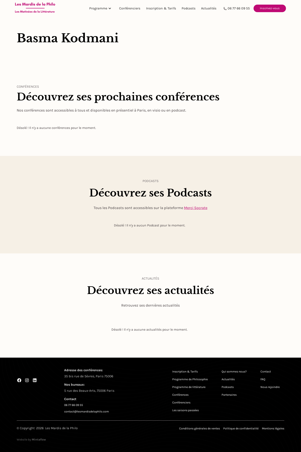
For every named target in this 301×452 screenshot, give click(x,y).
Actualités (208, 8)
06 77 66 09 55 (239, 8)
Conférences (180, 395)
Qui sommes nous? (234, 371)
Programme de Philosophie (190, 379)
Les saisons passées (185, 410)
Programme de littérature (188, 387)
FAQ (262, 379)
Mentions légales (273, 428)
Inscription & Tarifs (161, 8)
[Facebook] (19, 380)
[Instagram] (26, 380)
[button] (101, 8)
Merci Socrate (195, 207)
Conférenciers (129, 8)
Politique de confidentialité (241, 428)
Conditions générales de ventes (199, 428)
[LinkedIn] (34, 380)
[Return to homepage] (35, 8)
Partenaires (229, 395)
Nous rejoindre (270, 387)
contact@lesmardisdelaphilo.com (86, 411)
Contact (265, 371)
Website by (31, 439)
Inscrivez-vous (270, 8)
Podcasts (188, 8)
